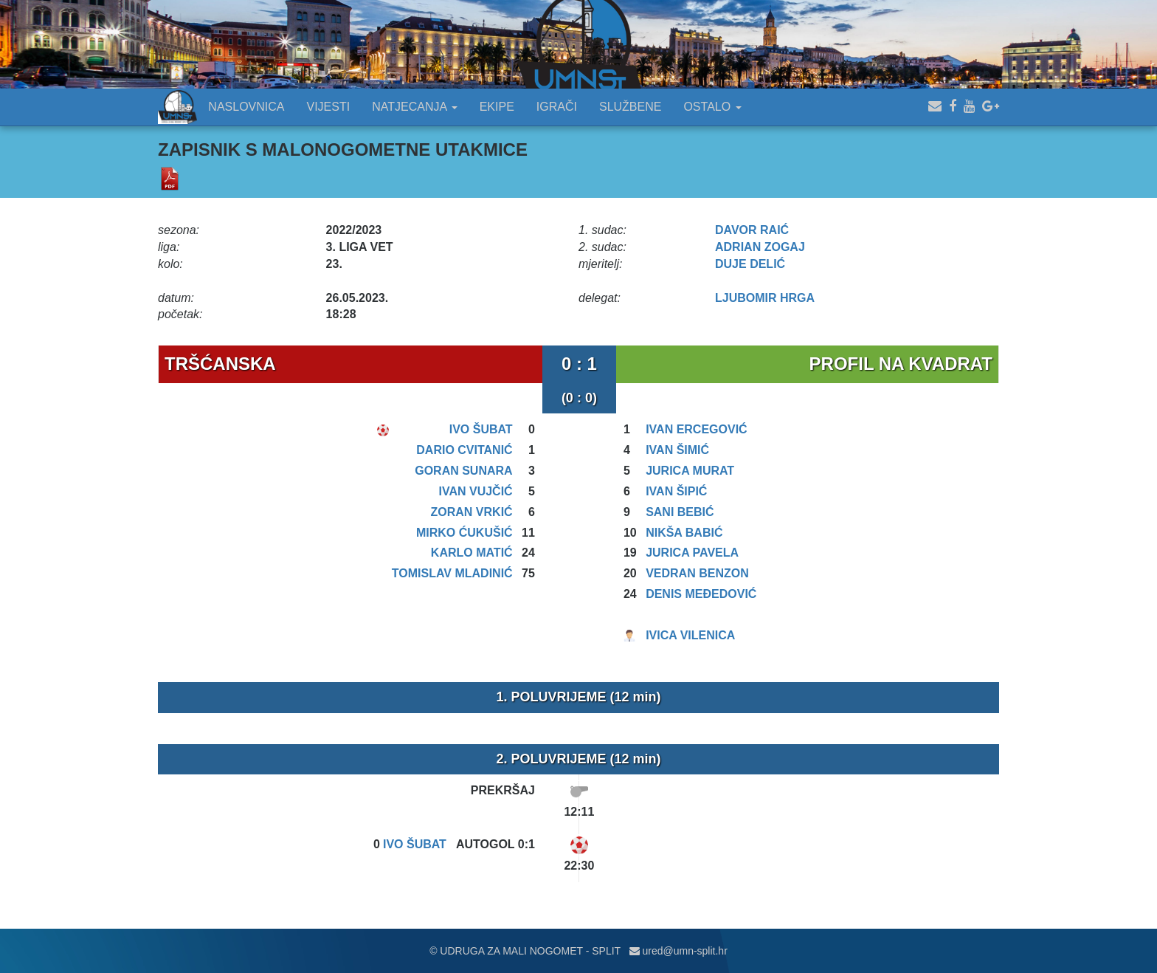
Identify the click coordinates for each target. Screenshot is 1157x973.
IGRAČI (556, 106)
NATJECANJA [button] (414, 106)
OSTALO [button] (712, 106)
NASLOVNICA (246, 106)
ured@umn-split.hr (678, 951)
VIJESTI (328, 106)
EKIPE (497, 106)
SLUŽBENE (630, 106)
